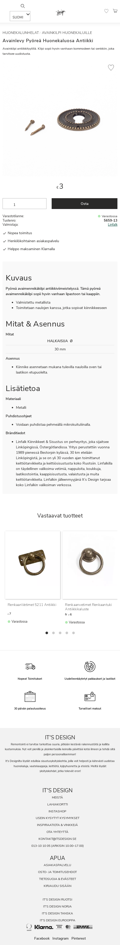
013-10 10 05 (40, 846)
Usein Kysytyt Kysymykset (57, 818)
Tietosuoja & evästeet (57, 879)
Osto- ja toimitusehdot (57, 872)
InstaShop (57, 811)
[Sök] (22, 6)
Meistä (57, 797)
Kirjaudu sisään (57, 886)
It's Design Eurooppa (57, 920)
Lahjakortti (57, 804)
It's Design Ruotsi (57, 899)
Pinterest (78, 938)
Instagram (60, 938)
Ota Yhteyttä (57, 832)
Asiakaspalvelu (57, 865)
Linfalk (112, 224)
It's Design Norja (57, 906)
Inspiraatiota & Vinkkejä (57, 825)
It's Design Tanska (57, 913)
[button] (106, 11)
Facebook (42, 938)
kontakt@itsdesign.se (57, 839)
